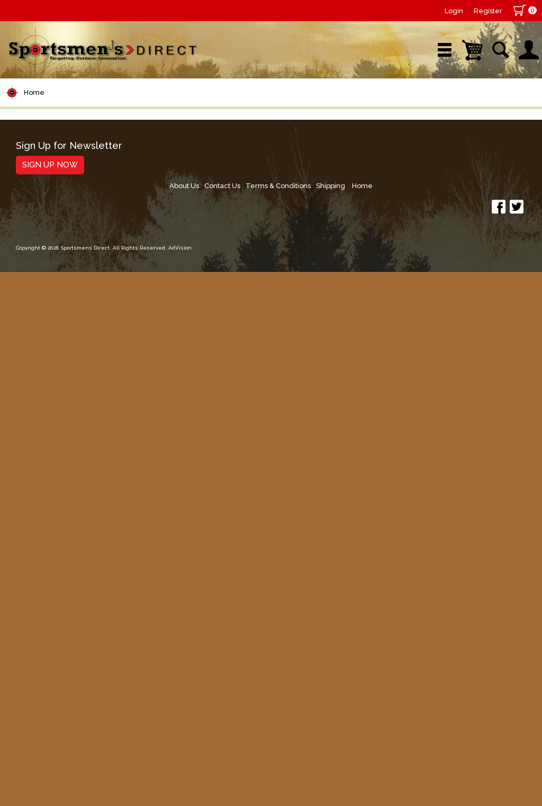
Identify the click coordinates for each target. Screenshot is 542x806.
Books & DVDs (43, 611)
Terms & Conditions (433, 720)
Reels (24, 199)
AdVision (174, 787)
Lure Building (41, 320)
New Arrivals (112, 114)
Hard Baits (34, 360)
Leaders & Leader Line (64, 259)
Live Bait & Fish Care (58, 511)
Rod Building (39, 239)
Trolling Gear (40, 652)
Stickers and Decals (55, 631)
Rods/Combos (44, 219)
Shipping (488, 720)
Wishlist (414, 114)
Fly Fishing (35, 491)
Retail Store (267, 114)
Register (488, 10)
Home (34, 147)
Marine (26, 571)
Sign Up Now (45, 735)
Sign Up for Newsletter (64, 717)
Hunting (28, 591)
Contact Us (375, 720)
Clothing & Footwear (57, 551)
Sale (339, 114)
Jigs (20, 400)
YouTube (499, 114)
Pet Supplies (39, 179)
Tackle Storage (45, 531)
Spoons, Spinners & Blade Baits (54, 425)
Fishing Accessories (55, 672)
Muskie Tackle (42, 470)
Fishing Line (38, 280)
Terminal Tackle (46, 300)
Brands (191, 114)
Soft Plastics (39, 380)
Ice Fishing (35, 450)
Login (454, 10)
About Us (334, 720)
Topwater (33, 340)
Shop (35, 114)
